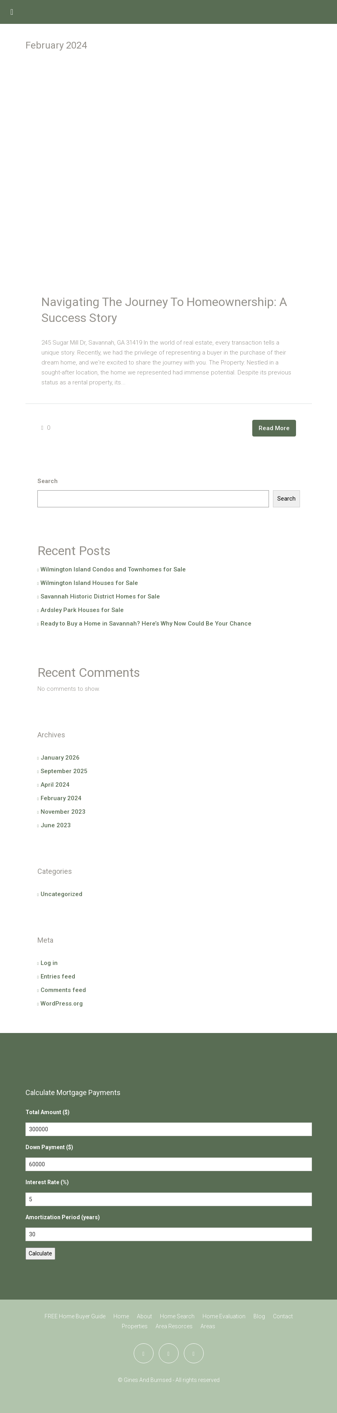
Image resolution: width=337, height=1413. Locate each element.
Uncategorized (61, 894)
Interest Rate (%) (47, 1182)
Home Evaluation (224, 1316)
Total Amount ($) (47, 1112)
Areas (208, 1326)
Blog (259, 1316)
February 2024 (61, 798)
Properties (135, 1326)
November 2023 (63, 811)
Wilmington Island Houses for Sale (89, 583)
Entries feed (58, 976)
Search (47, 481)
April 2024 (55, 784)
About (144, 1316)
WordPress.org (62, 1003)
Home (121, 1316)
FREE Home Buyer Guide (75, 1316)
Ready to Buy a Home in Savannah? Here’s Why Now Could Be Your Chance (146, 623)
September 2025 (64, 771)
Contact (283, 1316)
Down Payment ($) (49, 1147)
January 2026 (60, 757)
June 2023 (56, 825)
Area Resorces (174, 1326)
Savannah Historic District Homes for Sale (100, 596)
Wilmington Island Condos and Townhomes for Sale (113, 569)
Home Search (177, 1316)
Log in (49, 963)
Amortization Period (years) (62, 1217)
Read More (274, 428)
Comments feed (63, 990)
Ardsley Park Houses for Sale (82, 610)
